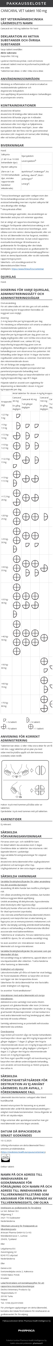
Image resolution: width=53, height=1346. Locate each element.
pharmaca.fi (38, 1343)
